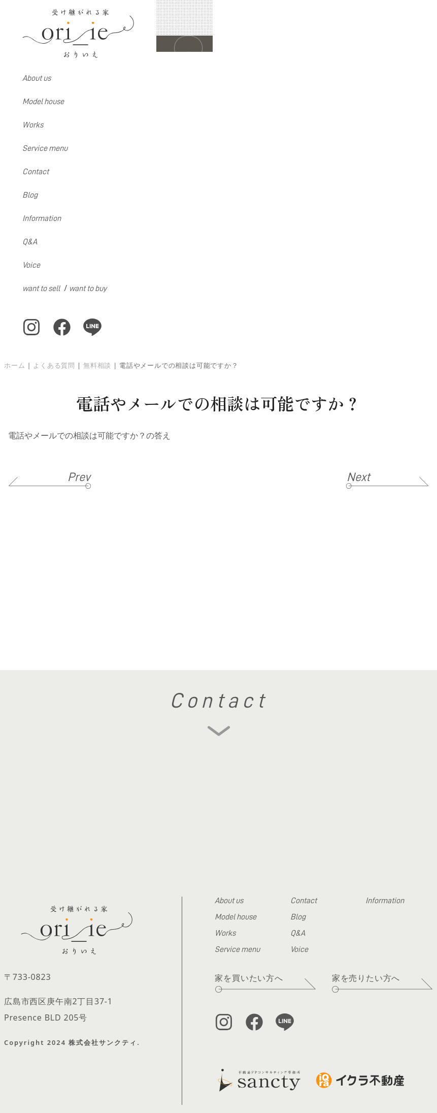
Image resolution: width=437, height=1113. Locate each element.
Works (32, 125)
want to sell (41, 288)
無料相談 (97, 365)
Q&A (29, 242)
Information (41, 218)
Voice (31, 265)
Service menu (45, 148)
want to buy (88, 288)
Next (358, 477)
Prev (79, 477)
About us (36, 78)
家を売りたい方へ (366, 977)
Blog (30, 195)
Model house (43, 102)
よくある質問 (54, 365)
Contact (35, 172)
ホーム (14, 365)
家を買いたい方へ (249, 977)
